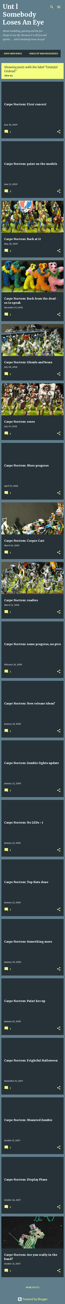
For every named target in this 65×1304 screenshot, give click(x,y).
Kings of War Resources (42, 53)
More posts (32, 1287)
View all (8, 76)
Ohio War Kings (12, 53)
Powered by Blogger (32, 1299)
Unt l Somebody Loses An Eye (23, 14)
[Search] (52, 7)
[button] (59, 132)
